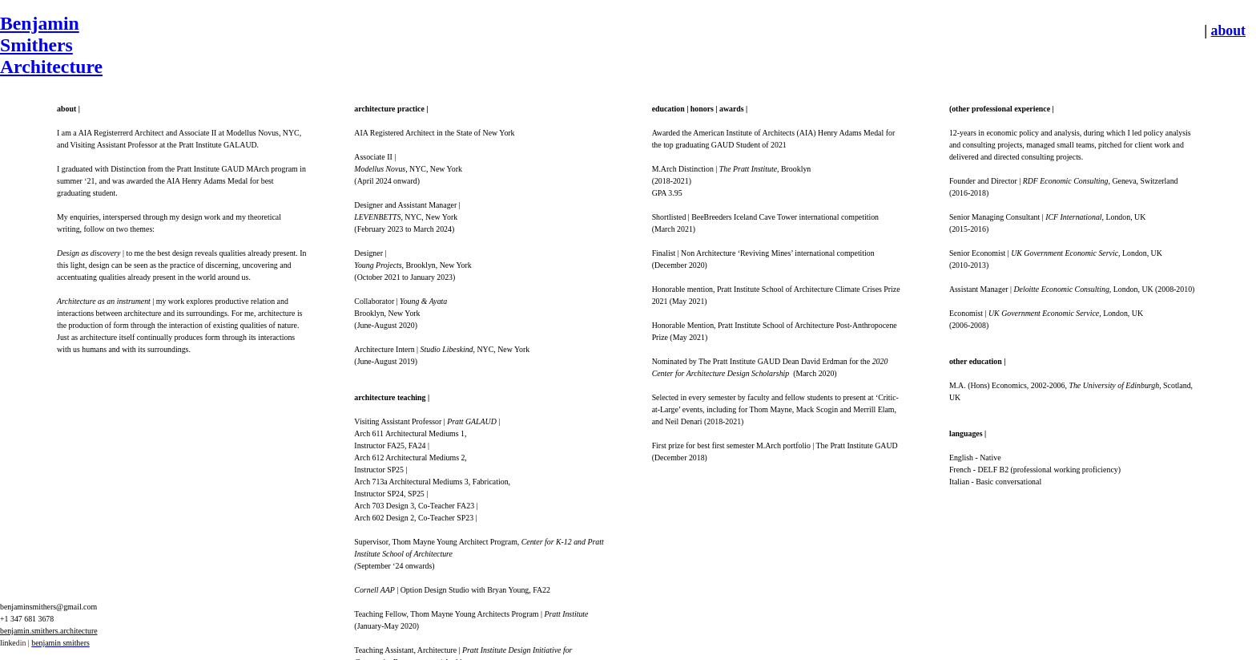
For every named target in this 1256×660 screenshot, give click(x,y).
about (1228, 30)
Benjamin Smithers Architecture (51, 45)
